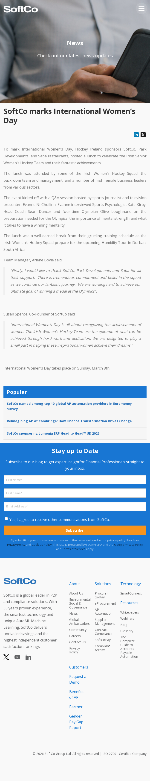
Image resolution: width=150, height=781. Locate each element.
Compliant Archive (102, 648)
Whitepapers (129, 612)
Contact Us (77, 642)
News (73, 613)
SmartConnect (129, 593)
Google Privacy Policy (128, 545)
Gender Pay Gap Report (76, 722)
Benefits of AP (76, 694)
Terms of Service (73, 549)
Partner (76, 706)
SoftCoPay (103, 640)
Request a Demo (77, 679)
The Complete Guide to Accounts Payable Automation (129, 646)
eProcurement (103, 603)
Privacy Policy (16, 545)
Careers (75, 636)
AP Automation (103, 611)
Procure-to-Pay (101, 595)
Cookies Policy (42, 545)
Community (78, 630)
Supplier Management (103, 621)
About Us (76, 593)
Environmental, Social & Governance (78, 603)
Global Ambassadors (78, 621)
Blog (123, 625)
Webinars (127, 618)
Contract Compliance (103, 632)
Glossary (126, 631)
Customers (78, 667)
